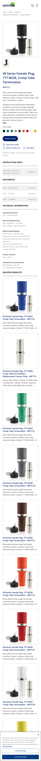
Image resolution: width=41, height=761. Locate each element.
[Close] (38, 734)
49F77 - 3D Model (9, 199)
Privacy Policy (7, 746)
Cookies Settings (20, 751)
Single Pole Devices (26, 14)
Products (10, 12)
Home (4, 12)
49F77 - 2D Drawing (10, 188)
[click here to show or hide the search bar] (32, 5)
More (5, 123)
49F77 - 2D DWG (8, 194)
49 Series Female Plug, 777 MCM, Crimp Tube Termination (18, 317)
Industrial (17, 12)
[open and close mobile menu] (37, 5)
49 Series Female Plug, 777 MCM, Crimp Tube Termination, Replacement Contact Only (19, 374)
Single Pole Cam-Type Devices (10, 14)
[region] (20, 746)
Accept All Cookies (20, 757)
